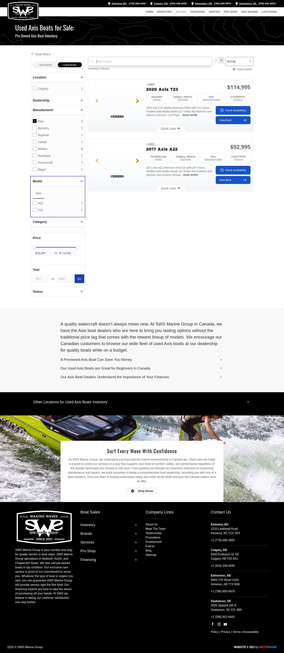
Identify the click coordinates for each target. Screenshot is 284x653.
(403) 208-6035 (178, 3)
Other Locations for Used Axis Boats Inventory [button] (70, 402)
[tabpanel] (58, 207)
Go (79, 279)
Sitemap (151, 554)
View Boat (233, 120)
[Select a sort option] (239, 61)
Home (149, 11)
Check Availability (233, 110)
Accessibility (251, 631)
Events (150, 546)
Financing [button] (198, 11)
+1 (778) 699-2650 (223, 540)
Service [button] (214, 11)
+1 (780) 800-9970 (223, 591)
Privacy (225, 631)
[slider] (34, 247)
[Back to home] (23, 11)
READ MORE (189, 115)
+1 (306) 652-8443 (223, 616)
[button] (97, 101)
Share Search (242, 69)
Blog (148, 550)
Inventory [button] (164, 11)
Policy (215, 631)
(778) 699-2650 (137, 3)
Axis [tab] (38, 193)
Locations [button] (269, 11)
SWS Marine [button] (249, 11)
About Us (152, 524)
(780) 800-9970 (222, 3)
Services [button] (87, 542)
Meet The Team (156, 528)
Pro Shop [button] (230, 11)
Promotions (153, 537)
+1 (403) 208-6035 (223, 565)
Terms (237, 631)
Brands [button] (181, 11)
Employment (154, 541)
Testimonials (154, 533)
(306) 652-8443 (266, 3)
